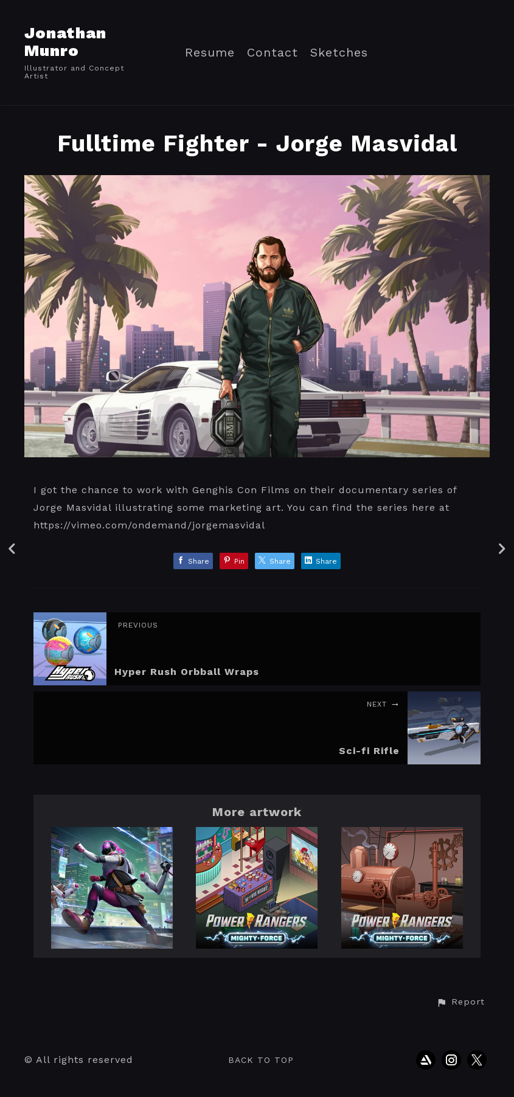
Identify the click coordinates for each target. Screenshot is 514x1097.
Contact (272, 53)
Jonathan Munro (65, 42)
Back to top (261, 1060)
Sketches (339, 53)
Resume (210, 53)
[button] (460, 1002)
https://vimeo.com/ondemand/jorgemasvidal (149, 525)
